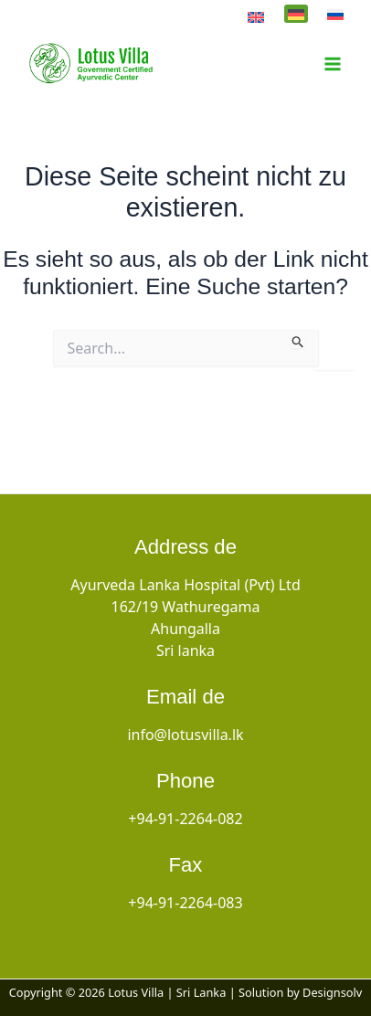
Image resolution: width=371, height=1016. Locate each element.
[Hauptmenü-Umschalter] (332, 64)
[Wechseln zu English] (256, 15)
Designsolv (332, 992)
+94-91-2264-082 (185, 819)
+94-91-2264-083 (185, 903)
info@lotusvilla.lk (185, 735)
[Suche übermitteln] (298, 339)
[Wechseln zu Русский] (335, 13)
